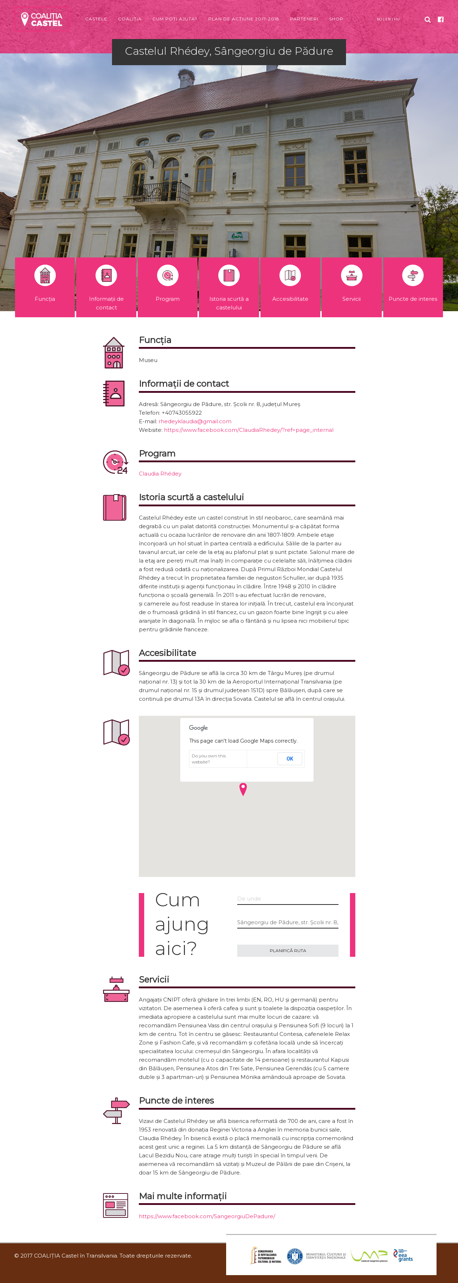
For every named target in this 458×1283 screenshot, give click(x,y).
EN (388, 19)
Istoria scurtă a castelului (229, 288)
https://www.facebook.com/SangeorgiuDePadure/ (207, 1216)
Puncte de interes (413, 283)
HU (397, 19)
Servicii (351, 283)
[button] (243, 789)
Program (168, 283)
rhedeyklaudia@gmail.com (195, 421)
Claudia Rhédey (160, 473)
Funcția (45, 283)
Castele (96, 18)
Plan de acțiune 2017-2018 (243, 18)
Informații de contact (106, 288)
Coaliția (130, 18)
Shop (336, 18)
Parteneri (304, 18)
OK (290, 759)
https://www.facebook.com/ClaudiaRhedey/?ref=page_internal (248, 429)
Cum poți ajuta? (175, 18)
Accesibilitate (290, 283)
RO (379, 19)
